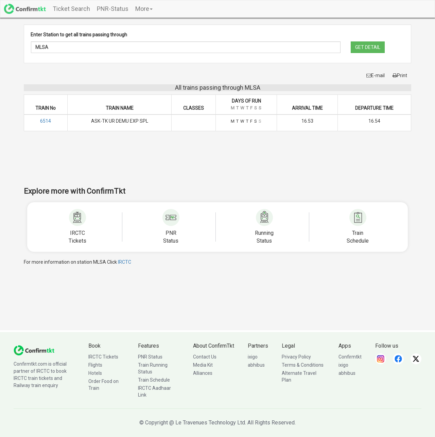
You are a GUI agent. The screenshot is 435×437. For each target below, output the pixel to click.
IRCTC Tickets (103, 357)
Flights (95, 365)
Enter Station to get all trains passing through (79, 34)
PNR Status (150, 357)
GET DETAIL (367, 47)
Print (400, 75)
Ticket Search (71, 8)
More (144, 8)
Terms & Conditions (303, 365)
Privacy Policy (296, 357)
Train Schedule (154, 380)
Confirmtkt (350, 357)
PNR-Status (112, 8)
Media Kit (203, 365)
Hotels (95, 373)
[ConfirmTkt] (34, 350)
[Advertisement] (217, 163)
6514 (45, 121)
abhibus (256, 365)
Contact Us (204, 357)
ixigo (253, 357)
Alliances (202, 373)
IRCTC (124, 262)
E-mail (375, 75)
